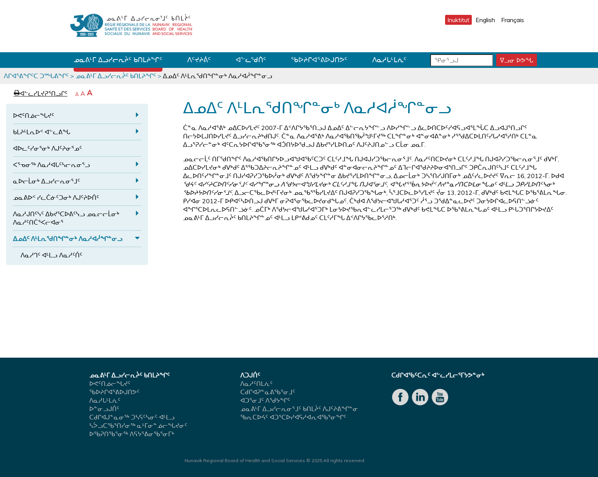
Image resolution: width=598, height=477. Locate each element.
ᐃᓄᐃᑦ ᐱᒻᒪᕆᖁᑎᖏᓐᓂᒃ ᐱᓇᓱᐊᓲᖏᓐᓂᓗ (67, 239)
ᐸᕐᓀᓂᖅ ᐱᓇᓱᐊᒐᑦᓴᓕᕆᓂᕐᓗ (51, 165)
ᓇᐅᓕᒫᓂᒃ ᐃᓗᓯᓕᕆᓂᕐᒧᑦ (46, 181)
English (485, 20)
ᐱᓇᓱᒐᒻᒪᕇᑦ (389, 59)
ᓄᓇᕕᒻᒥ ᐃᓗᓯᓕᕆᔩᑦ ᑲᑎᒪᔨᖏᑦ (118, 59)
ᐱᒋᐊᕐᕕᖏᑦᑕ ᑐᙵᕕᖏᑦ (36, 76)
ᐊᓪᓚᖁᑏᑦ (251, 59)
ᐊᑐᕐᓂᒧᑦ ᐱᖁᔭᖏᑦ (265, 400)
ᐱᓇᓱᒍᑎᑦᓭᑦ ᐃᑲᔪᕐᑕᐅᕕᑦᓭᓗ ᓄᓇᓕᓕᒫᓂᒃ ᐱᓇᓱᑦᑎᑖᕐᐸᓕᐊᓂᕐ (66, 218)
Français (512, 20)
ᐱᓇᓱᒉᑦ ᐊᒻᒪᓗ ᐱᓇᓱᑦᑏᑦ (51, 255)
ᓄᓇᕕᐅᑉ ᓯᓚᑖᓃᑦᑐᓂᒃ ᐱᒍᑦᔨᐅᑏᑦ (56, 197)
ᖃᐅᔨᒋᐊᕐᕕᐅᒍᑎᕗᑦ (319, 59)
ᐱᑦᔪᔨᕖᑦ (199, 59)
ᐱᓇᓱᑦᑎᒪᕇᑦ (256, 383)
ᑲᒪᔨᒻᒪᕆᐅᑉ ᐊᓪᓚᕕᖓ (41, 132)
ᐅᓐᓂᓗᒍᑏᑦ (104, 409)
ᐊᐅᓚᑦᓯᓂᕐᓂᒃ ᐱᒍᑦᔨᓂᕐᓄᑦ (47, 148)
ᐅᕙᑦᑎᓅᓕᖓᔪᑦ (33, 115)
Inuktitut (458, 20)
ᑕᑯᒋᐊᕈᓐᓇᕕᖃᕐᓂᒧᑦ (267, 392)
